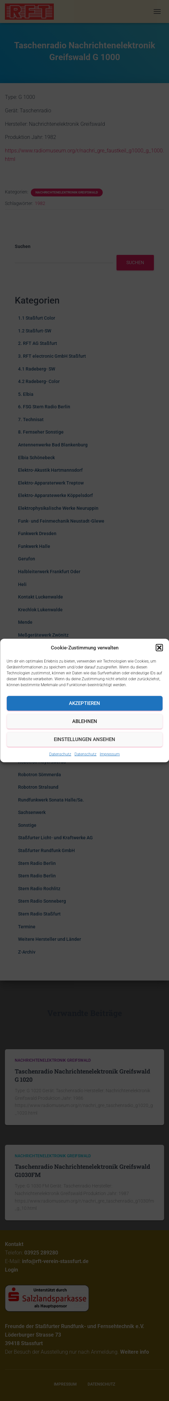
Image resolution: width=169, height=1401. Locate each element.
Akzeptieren (84, 703)
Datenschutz (60, 754)
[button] (159, 647)
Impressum (110, 754)
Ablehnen (84, 721)
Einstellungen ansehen (84, 739)
